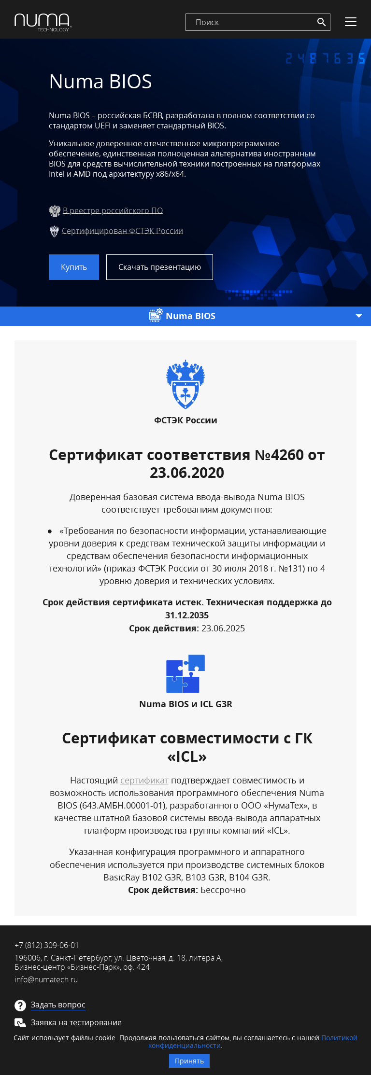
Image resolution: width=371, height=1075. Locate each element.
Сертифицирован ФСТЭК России (122, 230)
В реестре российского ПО (113, 210)
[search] (258, 22)
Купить (74, 267)
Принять (189, 1060)
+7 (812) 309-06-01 (46, 945)
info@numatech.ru (46, 979)
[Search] (321, 22)
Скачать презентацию (159, 267)
